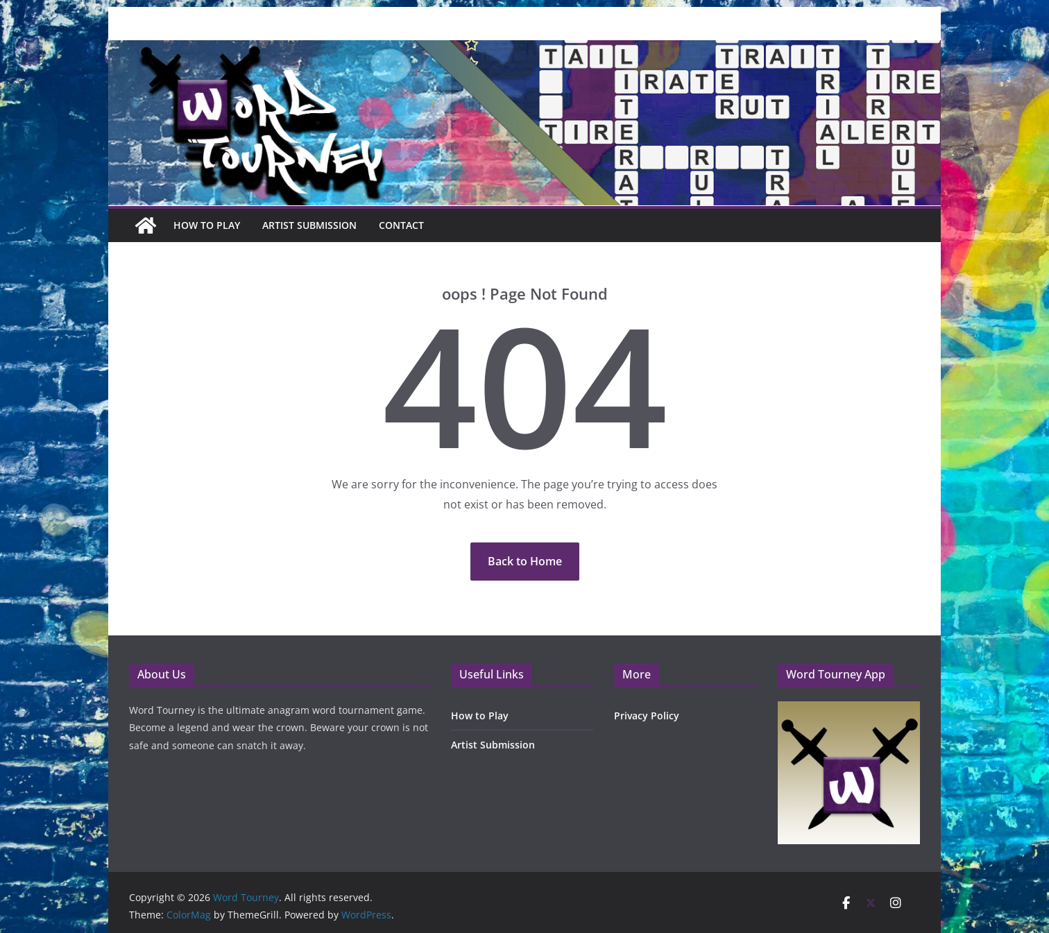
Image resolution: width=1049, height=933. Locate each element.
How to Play (480, 715)
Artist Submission (309, 225)
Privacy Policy (646, 715)
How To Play (206, 225)
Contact (401, 225)
